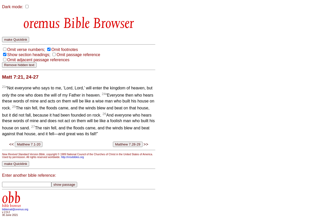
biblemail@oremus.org (15, 209)
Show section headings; (28, 55)
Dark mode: (12, 7)
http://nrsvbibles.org (72, 157)
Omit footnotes (64, 49)
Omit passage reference (78, 55)
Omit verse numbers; (26, 49)
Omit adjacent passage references (38, 60)
